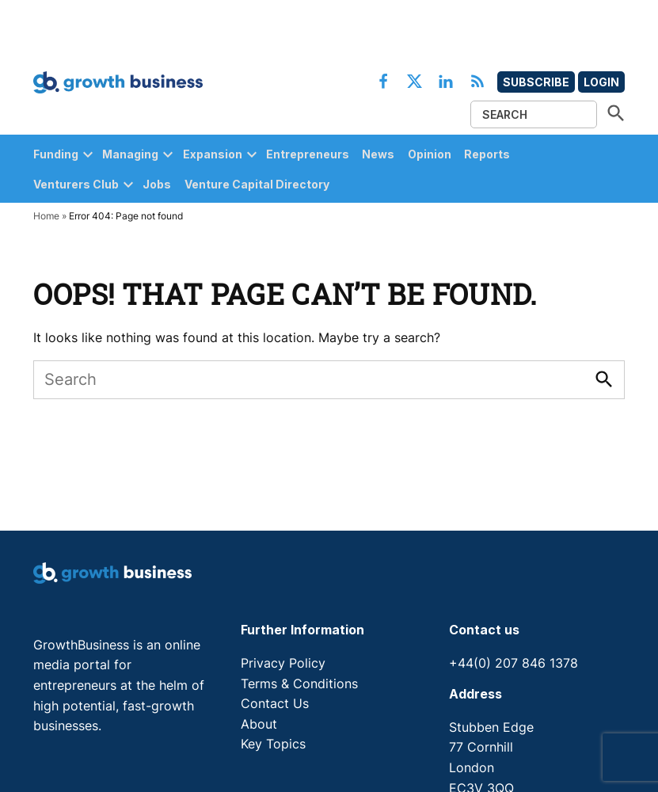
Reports (487, 154)
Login (601, 82)
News (378, 154)
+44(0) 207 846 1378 (513, 663)
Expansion (212, 154)
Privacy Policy (283, 663)
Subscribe (536, 82)
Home (46, 216)
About (259, 724)
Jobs (157, 184)
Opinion (429, 154)
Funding (55, 154)
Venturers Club (76, 184)
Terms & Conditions (299, 683)
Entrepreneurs (307, 154)
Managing (130, 154)
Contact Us (275, 703)
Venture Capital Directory (256, 184)
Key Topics (273, 744)
